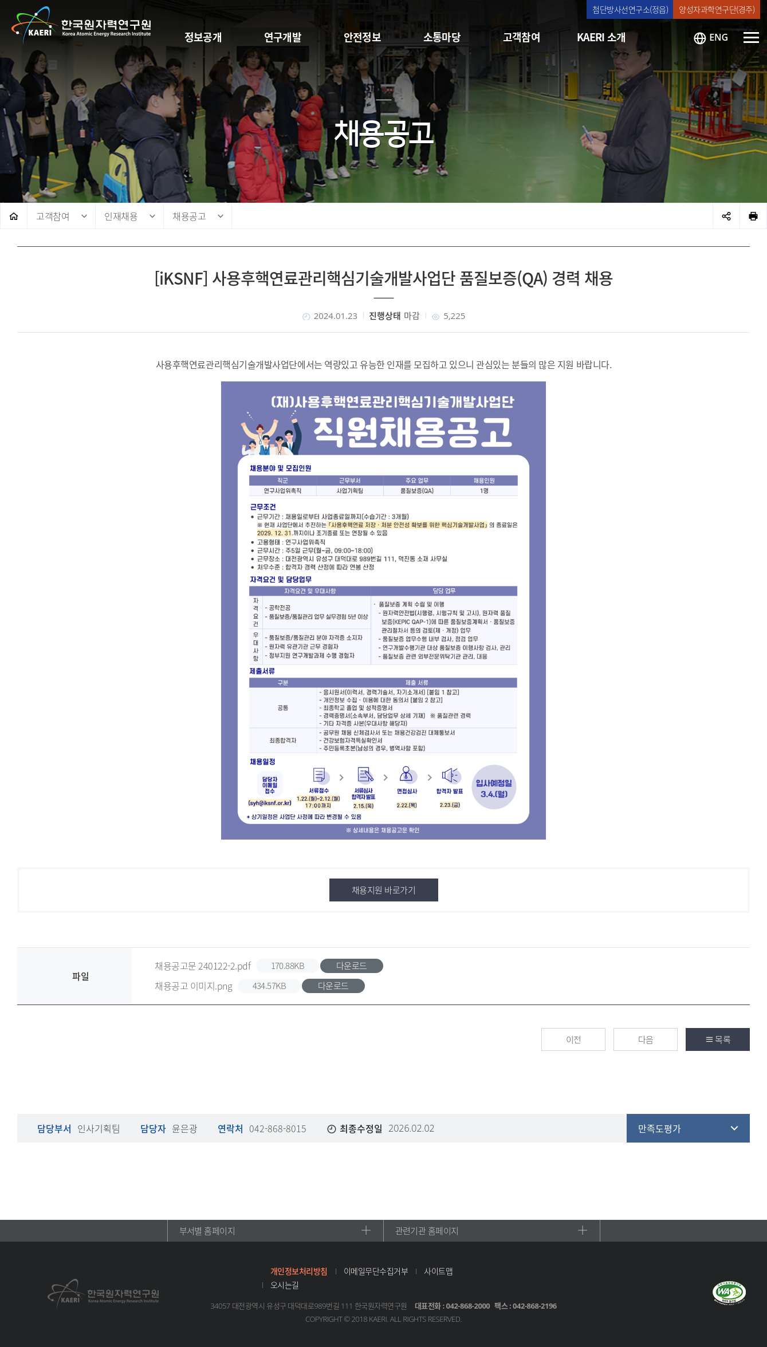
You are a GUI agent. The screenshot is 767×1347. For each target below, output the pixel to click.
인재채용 (120, 216)
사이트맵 (438, 1271)
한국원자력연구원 (81, 26)
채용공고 (189, 216)
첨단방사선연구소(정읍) (630, 9)
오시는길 (284, 1284)
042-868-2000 (468, 1306)
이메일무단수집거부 (376, 1271)
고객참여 (52, 216)
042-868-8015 (277, 1128)
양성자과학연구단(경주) (716, 9)
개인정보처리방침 (299, 1271)
